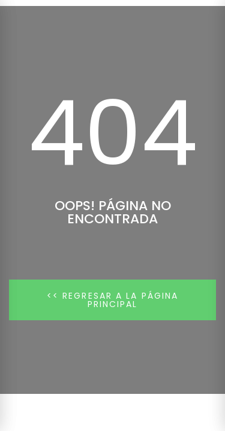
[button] (112, 300)
